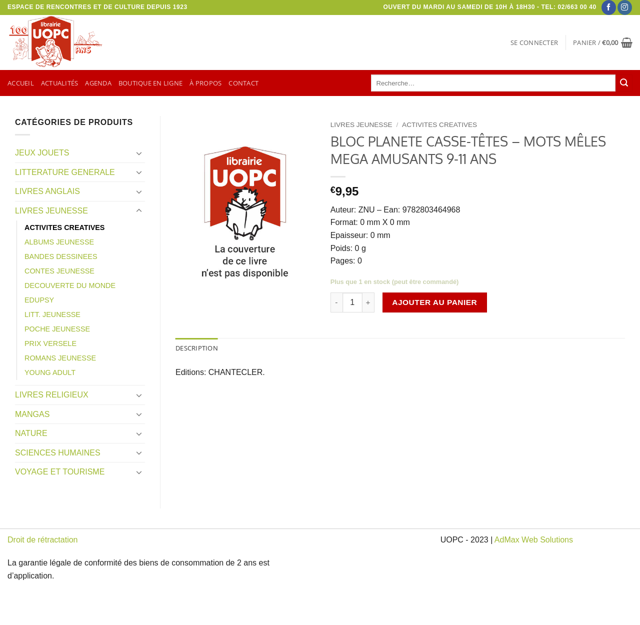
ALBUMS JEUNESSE (59, 242)
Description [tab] (197, 348)
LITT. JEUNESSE (52, 314)
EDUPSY (39, 300)
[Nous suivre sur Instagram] (625, 7)
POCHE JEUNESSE (57, 329)
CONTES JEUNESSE (59, 271)
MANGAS (32, 414)
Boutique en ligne (150, 83)
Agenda (98, 83)
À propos (206, 83)
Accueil (21, 83)
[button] (534, 43)
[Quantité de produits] (352, 302)
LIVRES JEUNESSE (51, 210)
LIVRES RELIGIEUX (51, 394)
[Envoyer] (624, 83)
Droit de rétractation (43, 540)
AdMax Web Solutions (533, 540)
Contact (243, 83)
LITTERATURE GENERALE (65, 172)
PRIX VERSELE (50, 344)
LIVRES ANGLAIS (47, 191)
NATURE (31, 433)
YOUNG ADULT (50, 372)
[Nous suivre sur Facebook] (609, 7)
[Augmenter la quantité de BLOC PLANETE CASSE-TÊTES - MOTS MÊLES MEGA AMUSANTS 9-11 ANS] (368, 302)
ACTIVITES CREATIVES (64, 228)
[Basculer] (139, 153)
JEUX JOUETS (42, 152)
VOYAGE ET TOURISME (59, 472)
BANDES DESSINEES (61, 256)
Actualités (59, 83)
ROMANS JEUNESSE (60, 358)
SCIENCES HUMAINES (57, 452)
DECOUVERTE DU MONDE (70, 286)
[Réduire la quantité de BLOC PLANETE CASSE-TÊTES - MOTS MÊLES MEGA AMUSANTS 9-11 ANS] (336, 302)
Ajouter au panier (434, 302)
